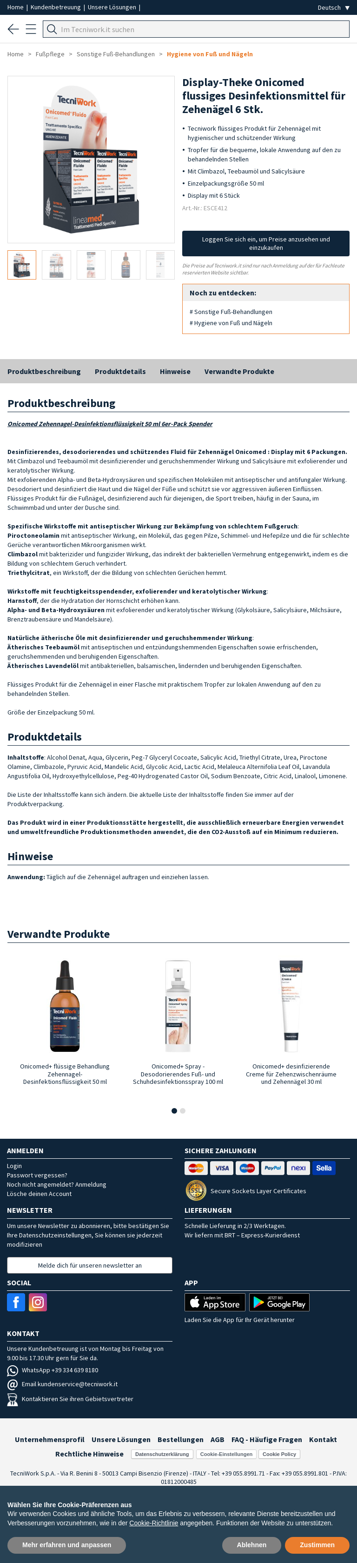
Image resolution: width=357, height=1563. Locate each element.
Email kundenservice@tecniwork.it (62, 1384)
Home (16, 7)
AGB (218, 1439)
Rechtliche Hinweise (89, 1453)
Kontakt (323, 1439)
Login (14, 1166)
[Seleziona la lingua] (334, 8)
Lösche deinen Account (39, 1193)
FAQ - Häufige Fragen (266, 1439)
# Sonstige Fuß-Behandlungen (231, 311)
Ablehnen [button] (252, 1545)
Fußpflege (50, 54)
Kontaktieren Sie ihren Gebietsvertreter (70, 1399)
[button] (174, 1111)
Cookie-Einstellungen (226, 1454)
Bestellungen (181, 1439)
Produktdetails (120, 371)
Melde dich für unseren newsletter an (90, 1265)
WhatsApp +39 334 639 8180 (52, 1370)
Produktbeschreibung (44, 371)
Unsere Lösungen (113, 7)
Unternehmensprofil (50, 1439)
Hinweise (175, 371)
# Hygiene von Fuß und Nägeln (231, 323)
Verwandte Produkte (239, 371)
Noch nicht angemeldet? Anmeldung (56, 1184)
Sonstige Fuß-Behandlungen (116, 54)
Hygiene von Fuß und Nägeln (210, 54)
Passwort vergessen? (37, 1175)
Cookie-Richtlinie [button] (153, 1523)
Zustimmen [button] (317, 1545)
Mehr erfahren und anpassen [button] (66, 1545)
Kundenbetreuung (56, 7)
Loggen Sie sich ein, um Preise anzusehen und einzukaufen (266, 243)
